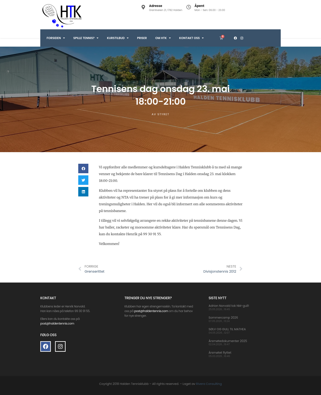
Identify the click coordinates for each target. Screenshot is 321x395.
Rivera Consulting (209, 384)
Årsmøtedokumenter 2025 (228, 341)
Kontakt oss (191, 38)
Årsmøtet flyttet (220, 352)
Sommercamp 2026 (223, 317)
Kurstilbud (118, 38)
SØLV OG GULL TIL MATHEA (227, 329)
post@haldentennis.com (151, 311)
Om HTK (163, 38)
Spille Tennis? (86, 38)
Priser (142, 38)
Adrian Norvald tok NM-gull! (229, 306)
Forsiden (56, 38)
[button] (83, 168)
